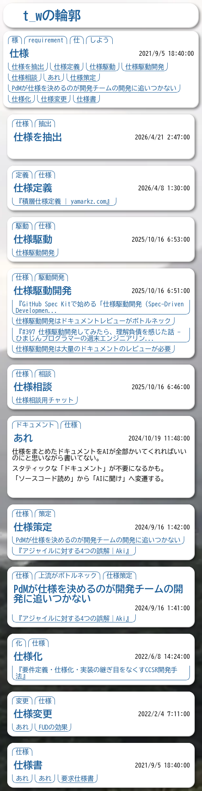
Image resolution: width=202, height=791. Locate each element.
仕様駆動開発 (144, 66)
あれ (53, 77)
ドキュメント (35, 425)
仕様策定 (83, 77)
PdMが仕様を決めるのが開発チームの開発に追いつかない (94, 88)
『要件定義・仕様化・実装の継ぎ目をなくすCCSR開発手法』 (96, 673)
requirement (45, 40)
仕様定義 (67, 66)
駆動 (22, 226)
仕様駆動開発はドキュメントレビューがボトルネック (93, 321)
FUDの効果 (52, 727)
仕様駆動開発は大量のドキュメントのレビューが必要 (93, 349)
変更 (22, 701)
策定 (44, 513)
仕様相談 (25, 77)
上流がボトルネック (67, 575)
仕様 (19, 53)
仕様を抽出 (28, 66)
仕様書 (86, 99)
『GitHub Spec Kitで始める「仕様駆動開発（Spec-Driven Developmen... (100, 307)
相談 (44, 374)
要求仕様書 (77, 778)
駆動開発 (51, 277)
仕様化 (21, 99)
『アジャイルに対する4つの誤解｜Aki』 (74, 551)
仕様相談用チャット (45, 400)
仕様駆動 (103, 66)
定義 (22, 175)
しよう (99, 40)
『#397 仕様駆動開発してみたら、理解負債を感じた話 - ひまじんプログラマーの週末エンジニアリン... (98, 335)
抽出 (44, 123)
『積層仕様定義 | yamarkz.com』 (64, 201)
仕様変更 (54, 99)
